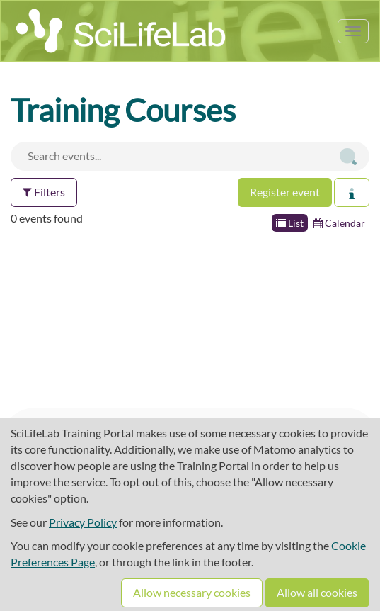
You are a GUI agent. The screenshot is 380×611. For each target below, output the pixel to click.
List (290, 223)
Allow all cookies (317, 592)
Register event (285, 191)
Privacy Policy (83, 522)
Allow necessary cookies (192, 592)
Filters (44, 191)
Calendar (339, 223)
